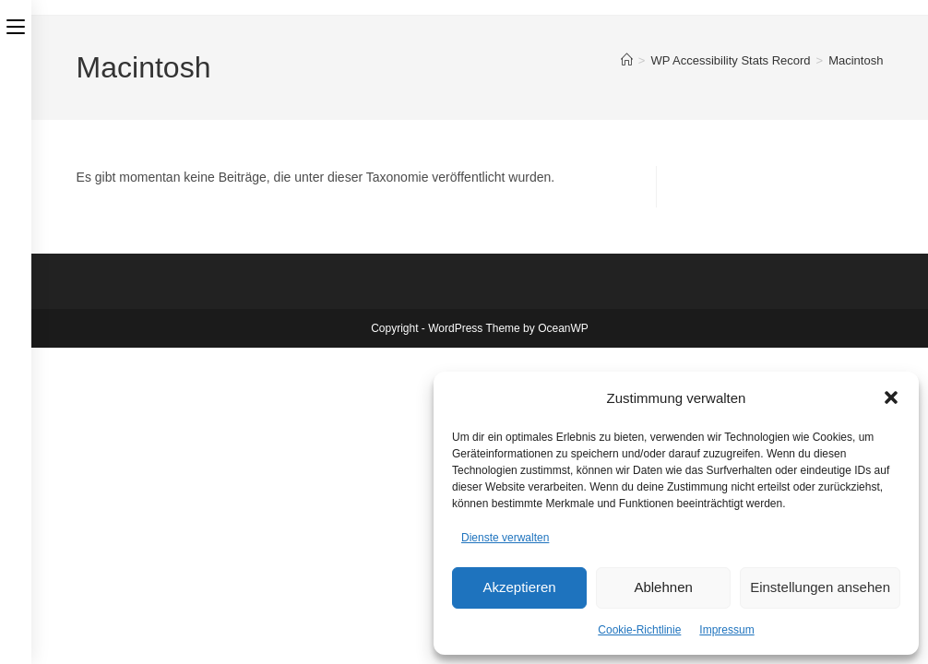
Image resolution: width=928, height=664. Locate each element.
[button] (891, 397)
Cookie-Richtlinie (639, 629)
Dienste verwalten (505, 537)
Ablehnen (663, 587)
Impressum (726, 629)
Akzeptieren (518, 587)
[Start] (627, 60)
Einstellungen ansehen (820, 587)
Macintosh (855, 60)
